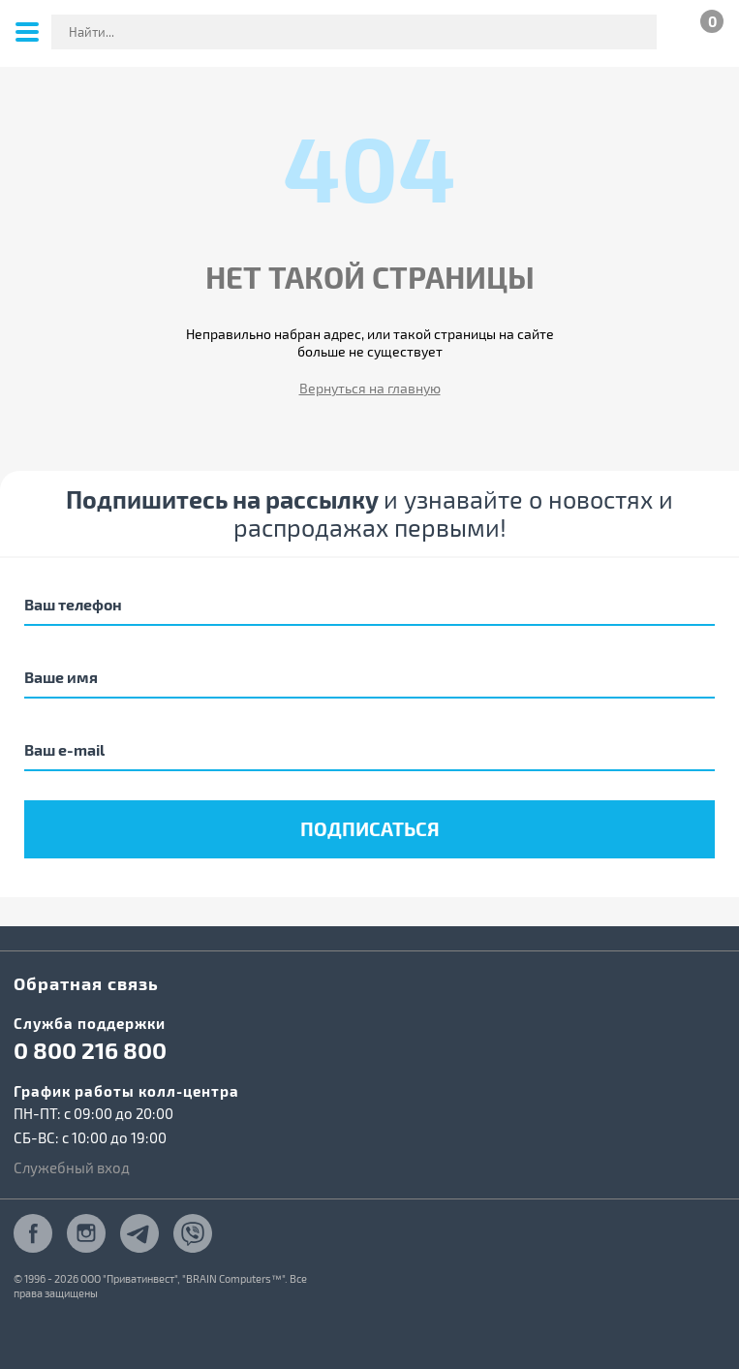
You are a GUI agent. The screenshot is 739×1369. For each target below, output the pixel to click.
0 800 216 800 (90, 1050)
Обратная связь (86, 983)
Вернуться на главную (370, 388)
